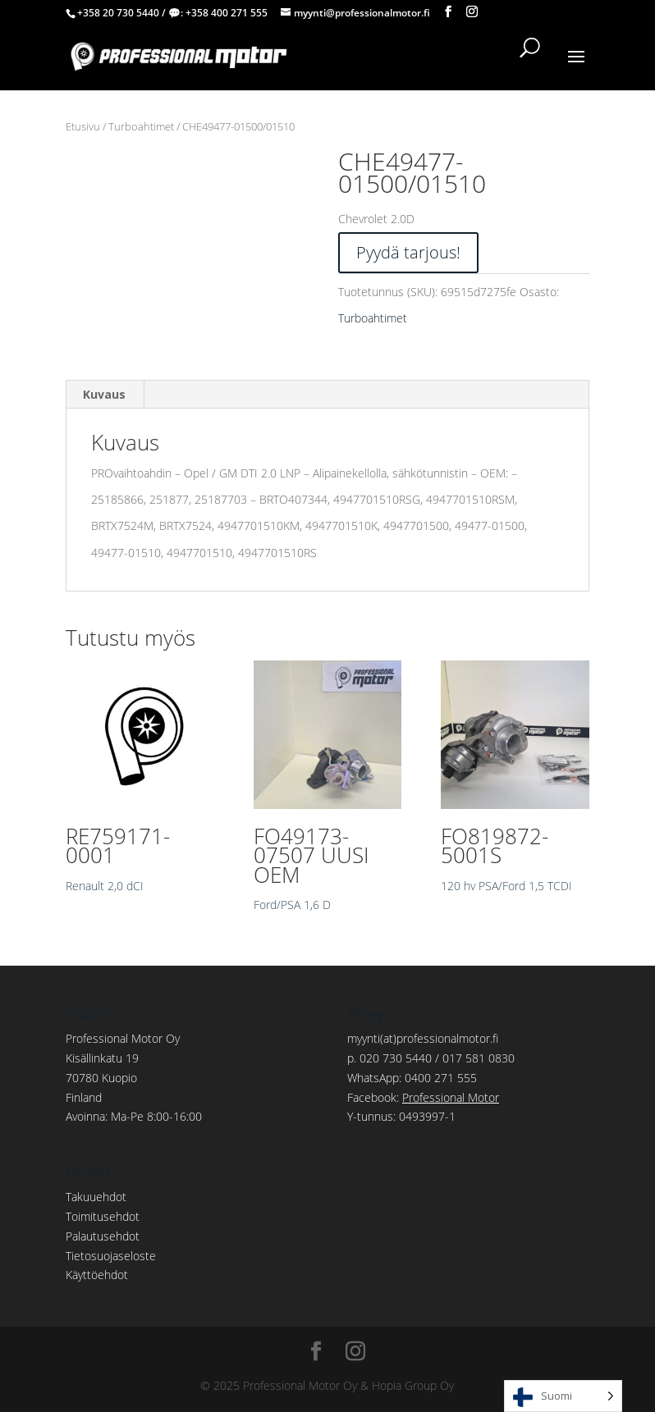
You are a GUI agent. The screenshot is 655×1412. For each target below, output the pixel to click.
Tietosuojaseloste (111, 1255)
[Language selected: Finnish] (563, 1396)
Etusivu (83, 126)
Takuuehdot (96, 1196)
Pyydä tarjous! (408, 252)
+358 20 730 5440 (118, 13)
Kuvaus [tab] (104, 394)
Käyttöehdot (97, 1274)
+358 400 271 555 (227, 13)
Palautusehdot (103, 1236)
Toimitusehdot (103, 1216)
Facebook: (423, 1097)
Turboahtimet (141, 126)
